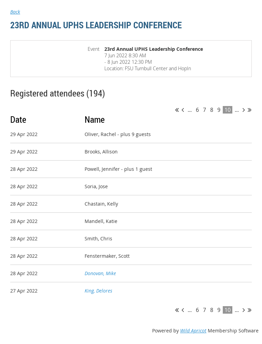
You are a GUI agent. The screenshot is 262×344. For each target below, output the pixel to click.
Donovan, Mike (100, 273)
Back (15, 12)
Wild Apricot (193, 330)
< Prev (182, 109)
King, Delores (98, 290)
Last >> (249, 109)
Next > (243, 109)
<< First (176, 109)
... (190, 110)
